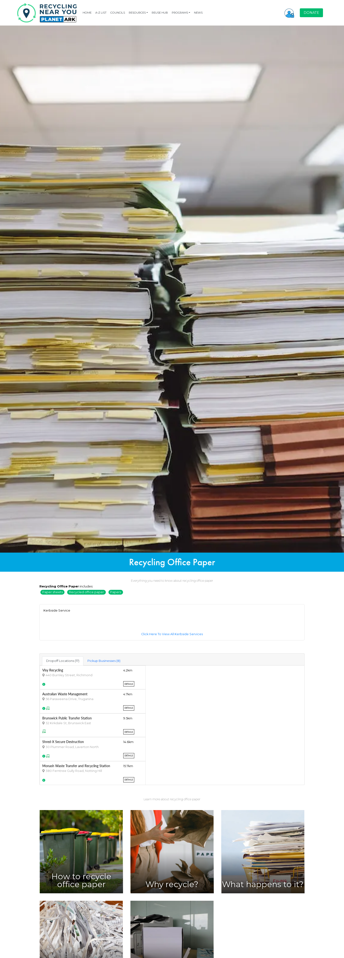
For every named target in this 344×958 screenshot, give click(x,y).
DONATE (311, 12)
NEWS (198, 12)
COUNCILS (117, 12)
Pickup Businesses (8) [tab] (103, 661)
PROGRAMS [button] (180, 12)
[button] (289, 12)
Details (128, 684)
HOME (87, 12)
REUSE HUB (160, 12)
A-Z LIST (101, 12)
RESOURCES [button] (137, 12)
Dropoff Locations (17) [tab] (62, 661)
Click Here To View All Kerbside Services (172, 634)
